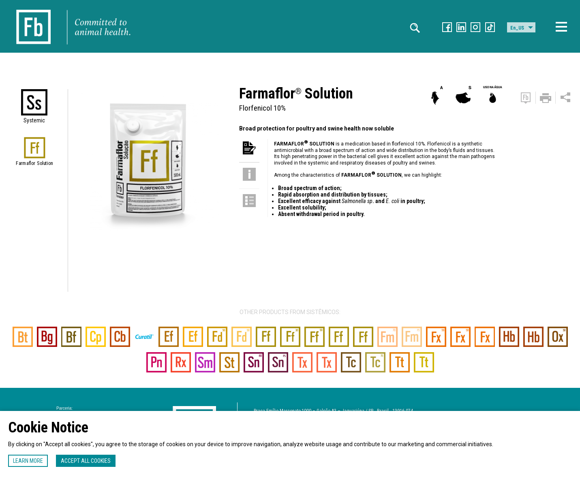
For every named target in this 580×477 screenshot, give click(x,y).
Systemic (34, 120)
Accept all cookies (86, 461)
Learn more (28, 461)
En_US (517, 28)
